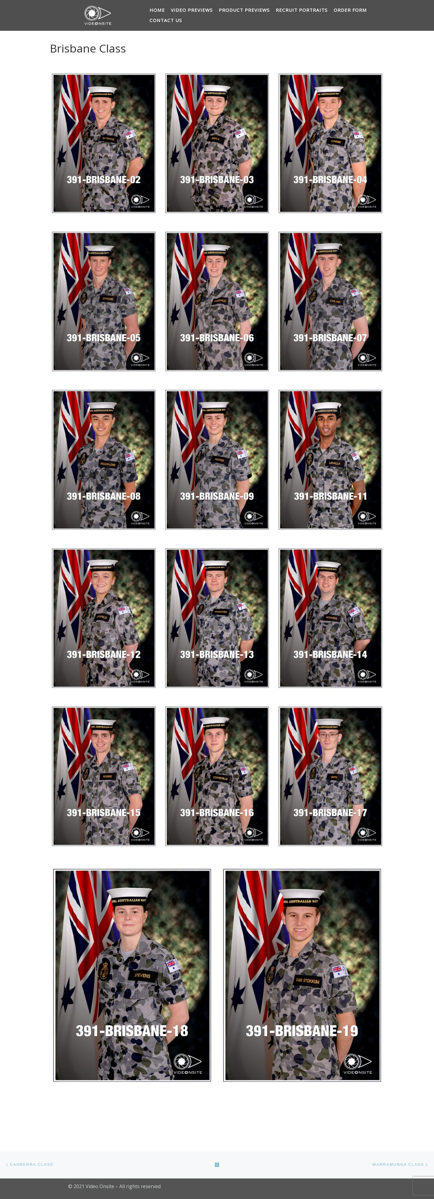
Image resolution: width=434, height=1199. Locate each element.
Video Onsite (100, 1186)
